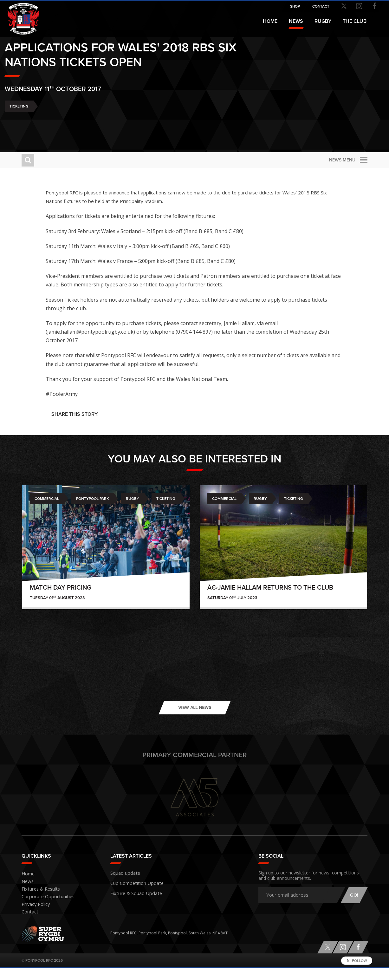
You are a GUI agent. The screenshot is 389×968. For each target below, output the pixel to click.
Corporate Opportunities (44, 896)
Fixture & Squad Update (131, 890)
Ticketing (35, 123)
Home (270, 21)
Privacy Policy (34, 904)
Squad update (123, 872)
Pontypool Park (92, 498)
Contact (29, 912)
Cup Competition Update (133, 881)
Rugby (132, 498)
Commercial (47, 498)
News (296, 21)
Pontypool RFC (19, 15)
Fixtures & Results (37, 889)
